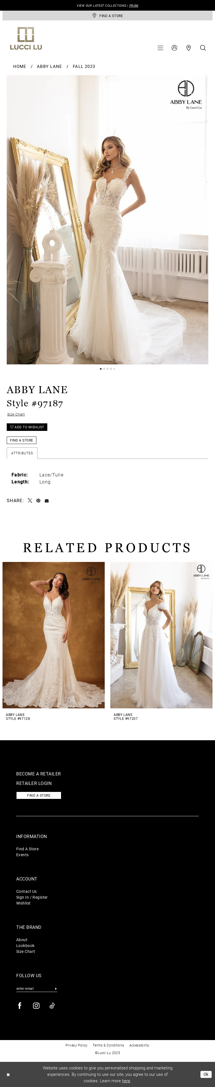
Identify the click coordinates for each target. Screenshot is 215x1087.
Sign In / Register (32, 897)
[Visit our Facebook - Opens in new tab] (20, 1006)
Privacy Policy (76, 1045)
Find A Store (27, 848)
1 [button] (101, 369)
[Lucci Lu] (26, 38)
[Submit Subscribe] (55, 988)
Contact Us (26, 891)
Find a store (38, 795)
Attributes (22, 453)
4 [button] (111, 369)
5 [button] (114, 369)
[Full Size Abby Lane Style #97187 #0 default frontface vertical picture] (107, 219)
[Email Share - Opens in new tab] (47, 500)
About (21, 939)
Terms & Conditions (108, 1045)
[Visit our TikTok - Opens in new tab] (52, 1006)
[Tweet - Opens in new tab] (30, 500)
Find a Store (21, 440)
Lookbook (25, 945)
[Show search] (203, 48)
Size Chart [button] (16, 414)
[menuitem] (160, 48)
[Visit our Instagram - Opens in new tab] (36, 1006)
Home (20, 66)
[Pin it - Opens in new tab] (38, 500)
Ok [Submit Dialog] (206, 1074)
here (126, 1081)
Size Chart (25, 951)
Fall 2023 (84, 66)
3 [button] (107, 369)
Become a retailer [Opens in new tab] (38, 774)
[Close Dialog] (8, 1074)
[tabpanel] (107, 219)
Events (22, 854)
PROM (133, 5)
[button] (160, 48)
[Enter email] (36, 988)
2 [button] (104, 369)
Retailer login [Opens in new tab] (34, 783)
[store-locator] (107, 15)
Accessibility (139, 1045)
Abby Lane (49, 66)
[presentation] (54, 635)
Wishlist (23, 903)
